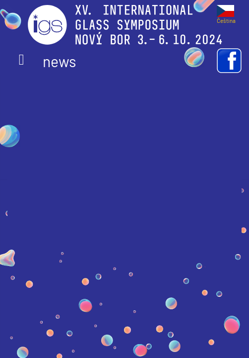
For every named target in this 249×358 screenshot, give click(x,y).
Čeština (226, 17)
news (47, 61)
